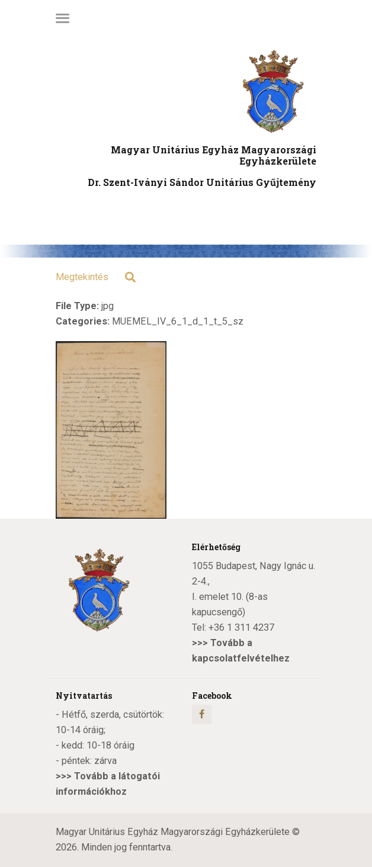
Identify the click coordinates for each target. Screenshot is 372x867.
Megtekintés (82, 276)
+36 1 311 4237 (241, 627)
